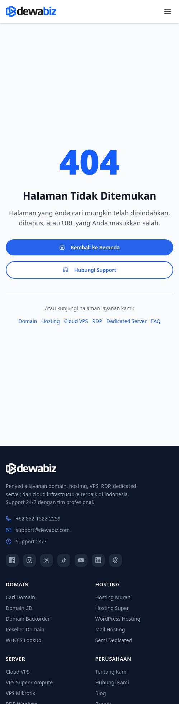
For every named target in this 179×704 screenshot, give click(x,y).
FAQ (156, 321)
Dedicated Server (127, 321)
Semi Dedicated (113, 640)
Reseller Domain (25, 629)
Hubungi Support (89, 270)
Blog (100, 693)
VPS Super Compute (29, 682)
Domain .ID (19, 608)
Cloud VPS (76, 321)
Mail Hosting (110, 629)
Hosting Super (112, 608)
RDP (97, 321)
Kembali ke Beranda (89, 247)
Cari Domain (20, 597)
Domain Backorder (28, 618)
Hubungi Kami (112, 682)
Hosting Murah (113, 597)
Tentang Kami (111, 671)
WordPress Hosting (118, 618)
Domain (27, 321)
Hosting (50, 321)
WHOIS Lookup (23, 640)
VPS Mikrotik (20, 693)
